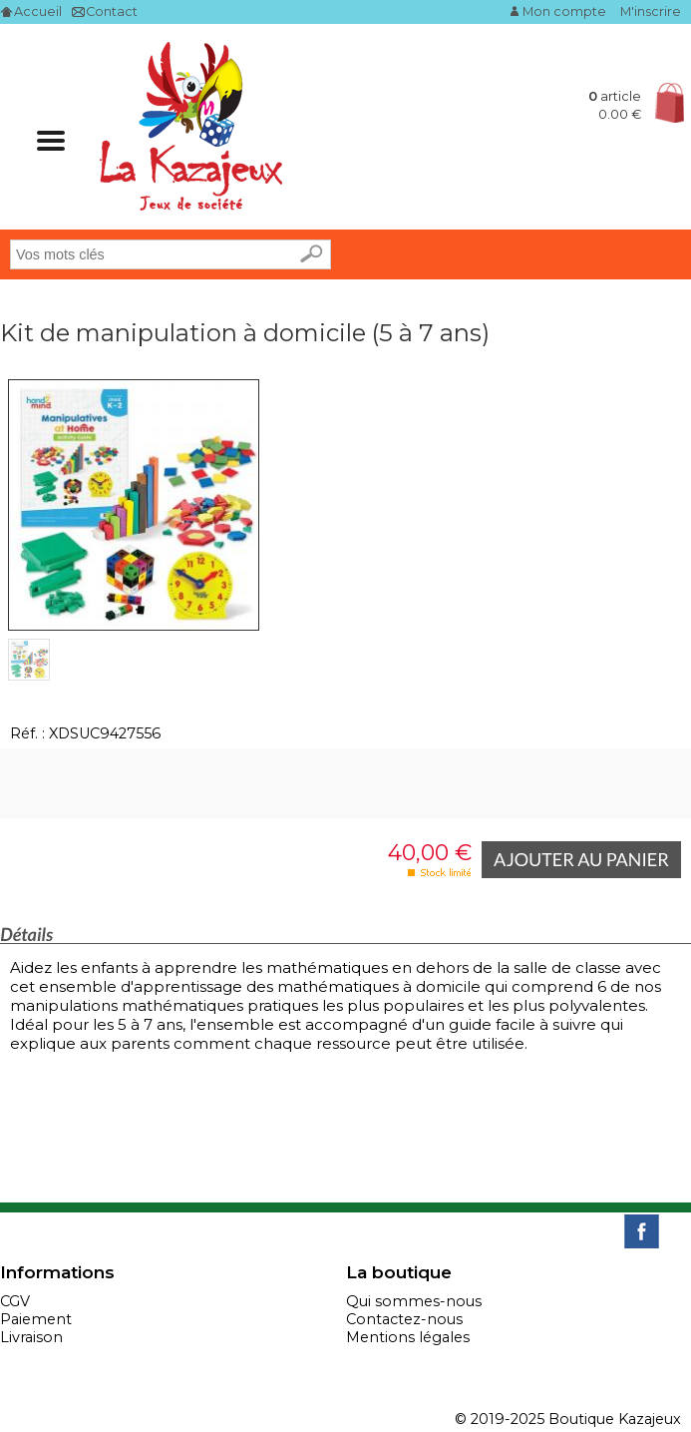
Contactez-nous (404, 1319)
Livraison (31, 1337)
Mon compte (564, 11)
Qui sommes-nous (414, 1301)
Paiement (36, 1319)
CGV (15, 1301)
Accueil (38, 11)
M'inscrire (650, 11)
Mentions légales (408, 1337)
